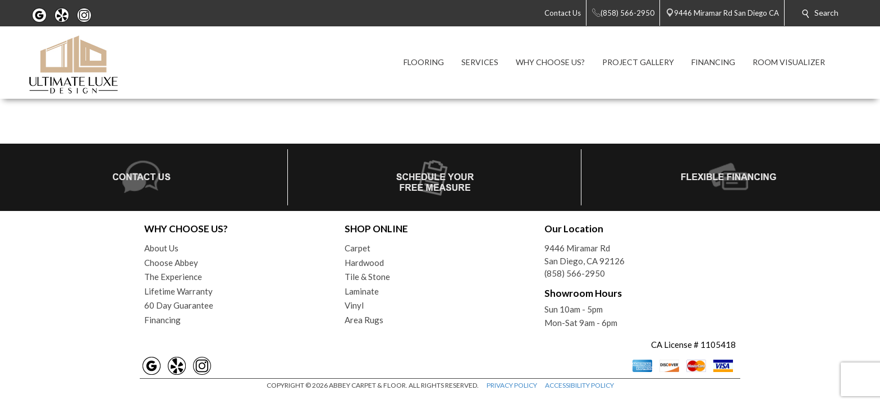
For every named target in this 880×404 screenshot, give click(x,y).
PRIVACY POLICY (512, 385)
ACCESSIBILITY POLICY (579, 385)
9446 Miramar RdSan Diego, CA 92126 (584, 254)
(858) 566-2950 (574, 273)
